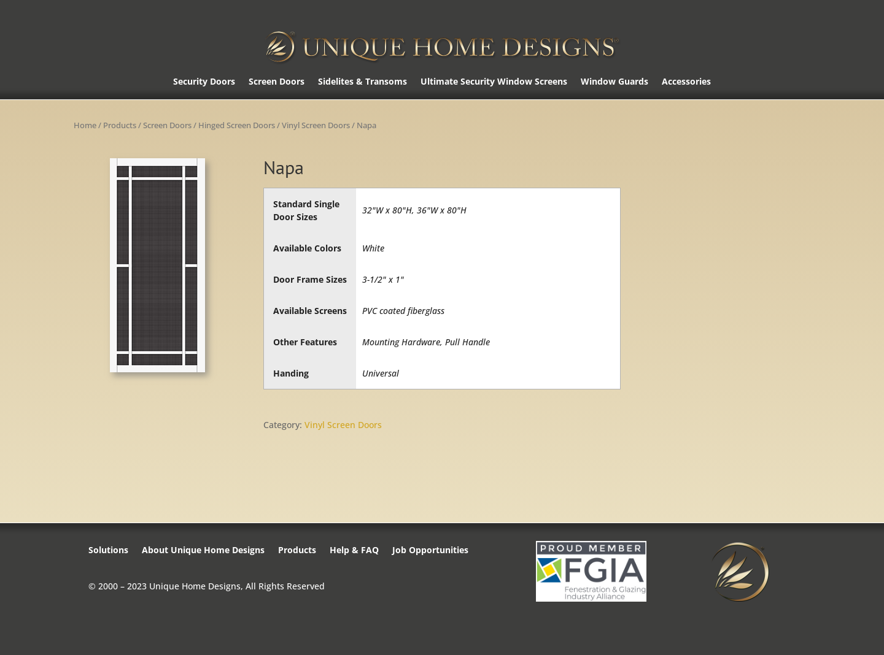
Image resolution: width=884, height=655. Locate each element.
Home (85, 125)
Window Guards (614, 82)
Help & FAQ (354, 551)
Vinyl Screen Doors (316, 125)
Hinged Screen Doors (236, 125)
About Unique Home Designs (203, 551)
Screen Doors (276, 82)
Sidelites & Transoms (362, 82)
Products (119, 125)
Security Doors (204, 82)
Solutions (108, 551)
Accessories (686, 82)
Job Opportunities (430, 551)
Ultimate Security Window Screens (494, 82)
